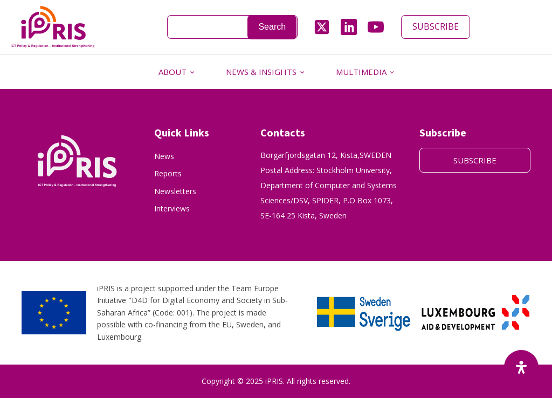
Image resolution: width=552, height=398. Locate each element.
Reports (168, 173)
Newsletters (175, 191)
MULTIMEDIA (361, 71)
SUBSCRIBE (435, 26)
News (164, 156)
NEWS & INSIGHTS (261, 71)
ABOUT (172, 71)
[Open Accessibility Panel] (521, 367)
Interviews (172, 208)
